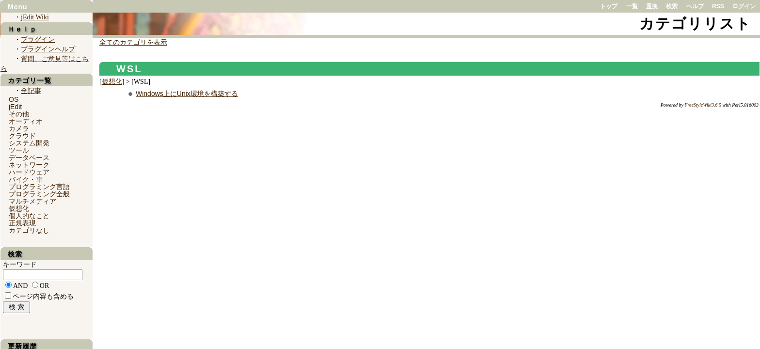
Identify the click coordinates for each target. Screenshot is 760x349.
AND (20, 285)
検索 (672, 6)
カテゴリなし (29, 230)
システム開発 (29, 143)
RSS (718, 6)
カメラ (19, 128)
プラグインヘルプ (48, 49)
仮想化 (112, 81)
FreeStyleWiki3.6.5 (702, 105)
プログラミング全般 (39, 194)
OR (44, 285)
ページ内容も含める (43, 296)
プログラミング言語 (39, 186)
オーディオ (26, 121)
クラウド (22, 136)
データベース (29, 157)
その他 (19, 114)
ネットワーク (29, 165)
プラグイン (38, 39)
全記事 (31, 91)
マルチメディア (32, 201)
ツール (19, 150)
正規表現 (22, 223)
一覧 (632, 6)
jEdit (15, 107)
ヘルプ (695, 6)
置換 (652, 6)
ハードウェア (29, 172)
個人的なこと (29, 216)
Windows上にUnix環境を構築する (187, 93)
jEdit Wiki (35, 17)
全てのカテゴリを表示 (133, 42)
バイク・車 (26, 179)
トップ (609, 6)
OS (13, 99)
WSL (129, 68)
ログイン (744, 6)
